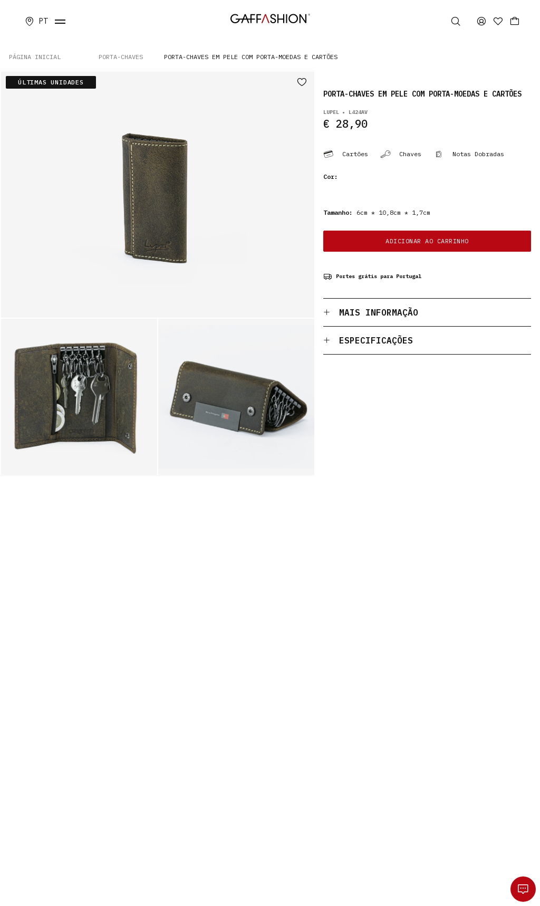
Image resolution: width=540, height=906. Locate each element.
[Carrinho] (514, 21)
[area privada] (481, 21)
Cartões (345, 154)
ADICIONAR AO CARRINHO (427, 241)
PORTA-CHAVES (121, 57)
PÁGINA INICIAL (35, 57)
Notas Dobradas (468, 154)
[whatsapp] (523, 889)
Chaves (400, 154)
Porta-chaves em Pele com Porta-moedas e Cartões (251, 57)
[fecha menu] (60, 21)
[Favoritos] (498, 21)
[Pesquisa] (457, 21)
